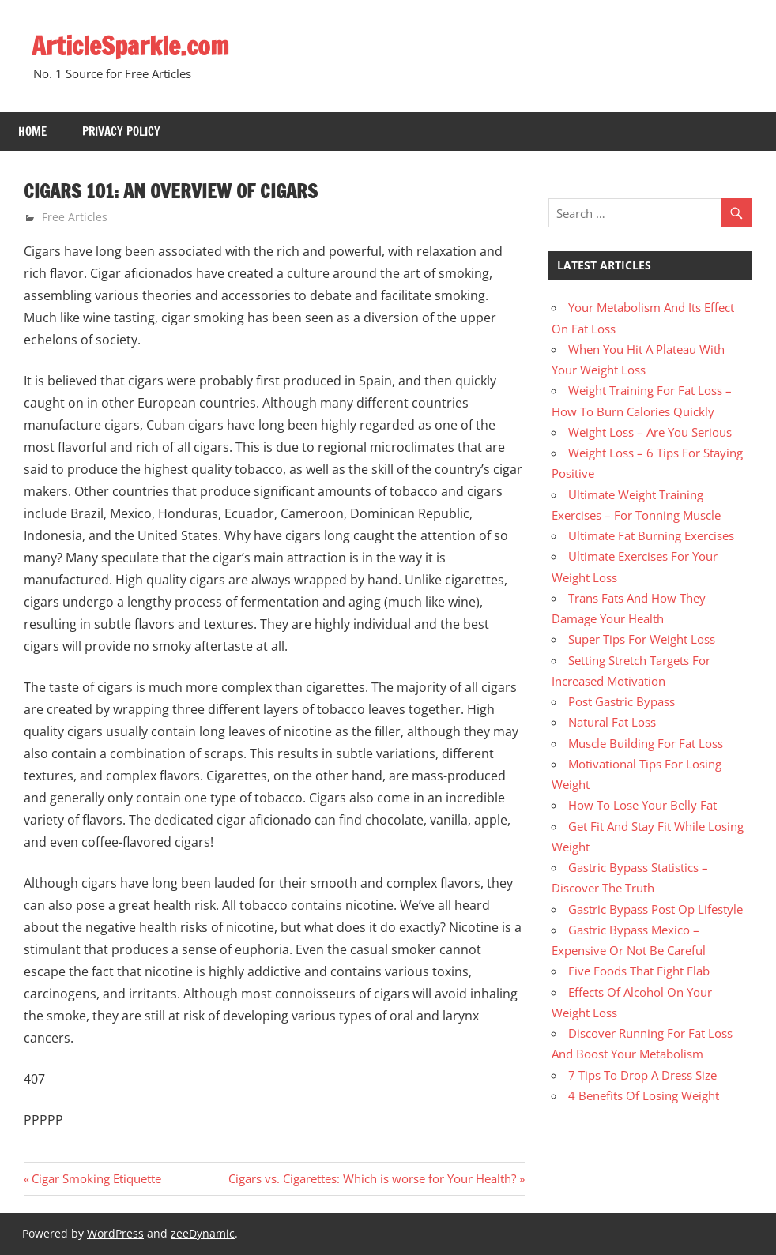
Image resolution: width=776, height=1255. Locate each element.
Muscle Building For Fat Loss (645, 743)
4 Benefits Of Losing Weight (643, 1095)
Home (32, 131)
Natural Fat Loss (612, 722)
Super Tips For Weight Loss (641, 639)
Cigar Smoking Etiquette (96, 1178)
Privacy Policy (121, 131)
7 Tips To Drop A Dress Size (642, 1075)
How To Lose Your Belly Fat (642, 805)
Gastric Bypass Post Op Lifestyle (655, 909)
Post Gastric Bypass (621, 701)
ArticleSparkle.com (130, 46)
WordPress (115, 1233)
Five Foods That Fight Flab (639, 971)
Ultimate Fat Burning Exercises (651, 535)
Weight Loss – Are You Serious (650, 432)
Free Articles (74, 216)
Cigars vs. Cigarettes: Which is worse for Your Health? (372, 1178)
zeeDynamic (203, 1233)
